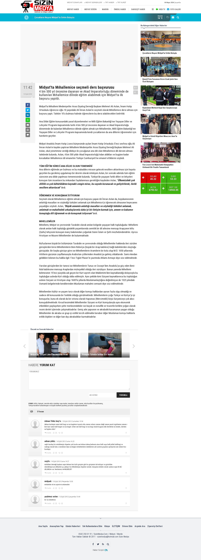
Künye (107, 526)
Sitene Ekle (127, 526)
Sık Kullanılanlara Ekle (92, 526)
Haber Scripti (98, 550)
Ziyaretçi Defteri (155, 526)
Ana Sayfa (43, 526)
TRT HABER (109, 2)
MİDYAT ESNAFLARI (74, 2)
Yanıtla (49, 433)
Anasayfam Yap (56, 526)
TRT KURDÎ (121, 2)
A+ (135, 87)
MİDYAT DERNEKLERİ (93, 2)
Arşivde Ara (140, 526)
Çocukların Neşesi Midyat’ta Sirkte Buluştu (54, 17)
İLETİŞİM (116, 526)
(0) (56, 433)
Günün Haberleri (73, 526)
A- (135, 92)
